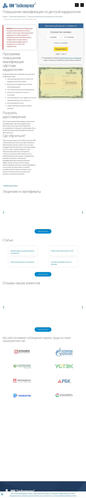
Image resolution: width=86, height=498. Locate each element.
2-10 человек (69, 37)
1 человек (53, 37)
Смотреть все (43, 231)
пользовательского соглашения (69, 58)
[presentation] (3, 212)
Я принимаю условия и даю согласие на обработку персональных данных (62, 59)
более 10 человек (61, 43)
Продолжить (61, 49)
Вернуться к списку (10, 186)
